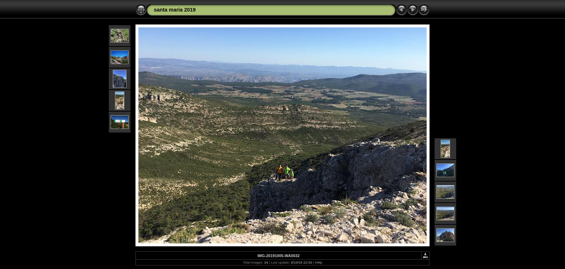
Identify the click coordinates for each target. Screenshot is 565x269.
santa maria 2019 (175, 10)
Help (318, 262)
